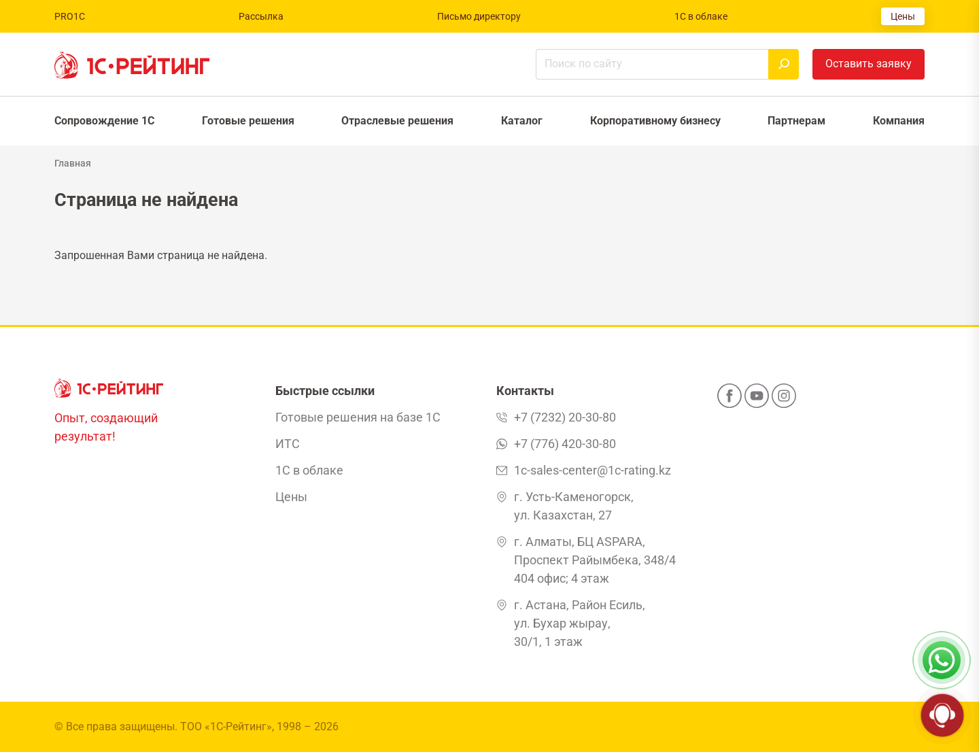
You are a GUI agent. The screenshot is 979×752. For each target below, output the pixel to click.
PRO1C (69, 16)
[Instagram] (784, 399)
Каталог (522, 120)
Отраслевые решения (397, 120)
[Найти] (783, 64)
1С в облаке (700, 16)
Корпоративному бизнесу (655, 120)
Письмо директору (479, 16)
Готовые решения (248, 120)
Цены (903, 16)
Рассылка (261, 16)
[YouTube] (756, 399)
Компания (899, 120)
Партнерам (796, 120)
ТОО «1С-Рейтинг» (226, 726)
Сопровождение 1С (104, 120)
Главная (72, 163)
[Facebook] (729, 399)
